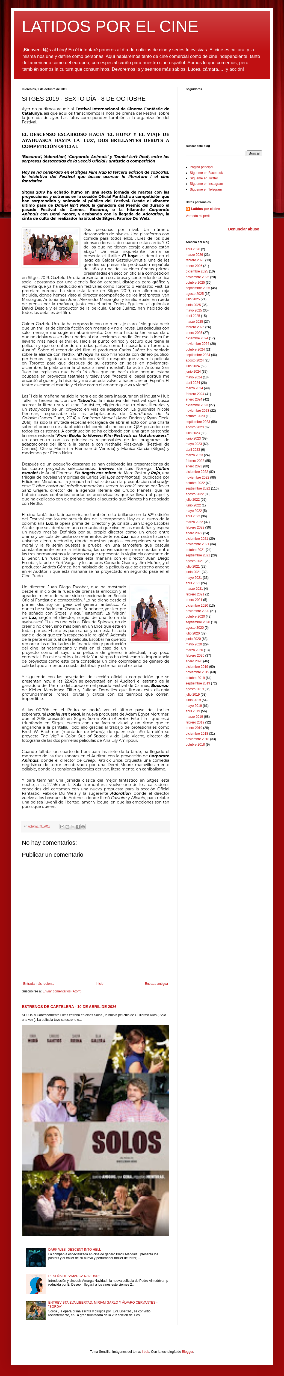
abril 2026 (193, 249)
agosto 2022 (195, 494)
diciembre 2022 (197, 472)
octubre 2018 (195, 744)
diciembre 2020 (197, 605)
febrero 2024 (195, 394)
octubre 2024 (195, 349)
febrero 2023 (195, 461)
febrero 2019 (195, 722)
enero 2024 (194, 399)
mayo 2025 (194, 310)
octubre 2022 (195, 483)
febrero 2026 (195, 260)
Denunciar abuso (243, 229)
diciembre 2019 (197, 667)
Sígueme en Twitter (204, 178)
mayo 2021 (194, 578)
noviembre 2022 (197, 477)
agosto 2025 (195, 294)
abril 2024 (193, 383)
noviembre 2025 (197, 277)
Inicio (99, 984)
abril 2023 (193, 450)
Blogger (187, 1352)
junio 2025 (193, 305)
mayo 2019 (194, 706)
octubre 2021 (195, 550)
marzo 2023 (194, 455)
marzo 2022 (194, 522)
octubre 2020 (195, 616)
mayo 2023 (194, 444)
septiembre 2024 (198, 355)
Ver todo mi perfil (198, 216)
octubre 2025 (195, 282)
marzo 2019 (194, 717)
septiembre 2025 (198, 288)
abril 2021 (193, 583)
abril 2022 (193, 516)
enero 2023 (194, 466)
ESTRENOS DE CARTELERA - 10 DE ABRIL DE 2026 (69, 1006)
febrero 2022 (195, 527)
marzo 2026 (194, 255)
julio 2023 (193, 433)
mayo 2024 (194, 377)
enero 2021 (194, 600)
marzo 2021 (194, 589)
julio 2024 (193, 366)
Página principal (201, 167)
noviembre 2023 (197, 411)
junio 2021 (193, 572)
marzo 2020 (194, 650)
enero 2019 (194, 728)
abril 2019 (193, 711)
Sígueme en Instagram (206, 184)
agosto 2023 (195, 427)
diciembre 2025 (197, 271)
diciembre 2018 (197, 734)
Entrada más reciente (38, 984)
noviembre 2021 (197, 544)
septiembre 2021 (198, 555)
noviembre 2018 (197, 739)
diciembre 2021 (197, 539)
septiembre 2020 (198, 622)
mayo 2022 (194, 511)
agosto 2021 (195, 561)
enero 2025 (194, 333)
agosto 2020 (195, 628)
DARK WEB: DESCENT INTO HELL (74, 1250)
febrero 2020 (195, 655)
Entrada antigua (156, 984)
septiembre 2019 (198, 683)
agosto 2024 (195, 360)
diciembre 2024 (197, 338)
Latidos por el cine (205, 209)
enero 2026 (194, 266)
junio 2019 (193, 700)
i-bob (145, 1352)
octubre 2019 (195, 678)
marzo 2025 (194, 322)
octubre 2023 (195, 416)
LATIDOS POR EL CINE (110, 26)
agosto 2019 (195, 689)
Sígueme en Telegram (206, 189)
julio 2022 (193, 500)
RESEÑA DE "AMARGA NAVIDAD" (74, 1276)
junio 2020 (193, 639)
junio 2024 (193, 371)
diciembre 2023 (197, 405)
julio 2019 (193, 694)
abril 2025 (193, 316)
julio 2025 (193, 299)
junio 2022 (193, 505)
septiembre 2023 (198, 422)
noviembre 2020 (197, 611)
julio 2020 (193, 633)
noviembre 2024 (197, 344)
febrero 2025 (195, 327)
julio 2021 (193, 566)
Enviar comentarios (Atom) (62, 991)
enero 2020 (194, 661)
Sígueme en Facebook (206, 173)
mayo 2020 (194, 644)
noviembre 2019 (197, 672)
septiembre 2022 (198, 488)
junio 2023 (193, 438)
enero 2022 (194, 533)
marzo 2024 (194, 388)
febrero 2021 (195, 594)
